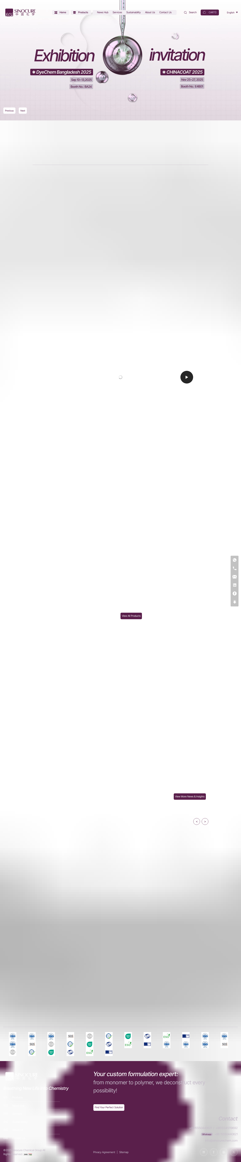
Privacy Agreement (104, 1152)
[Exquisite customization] (108, 1107)
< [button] (197, 821)
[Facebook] (234, 593)
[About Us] (150, 12)
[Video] (120, 377)
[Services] (118, 12)
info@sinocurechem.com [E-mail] (221, 1140)
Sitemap (124, 1152)
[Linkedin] (234, 585)
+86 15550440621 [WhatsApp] (226, 1134)
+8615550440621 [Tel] (200, 1128)
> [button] (205, 821)
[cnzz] (28, 1154)
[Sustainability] (133, 12)
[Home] (20, 12)
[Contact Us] (165, 12)
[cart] (210, 12)
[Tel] (234, 568)
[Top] (234, 602)
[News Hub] (103, 12)
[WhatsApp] (234, 560)
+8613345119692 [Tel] (227, 1128)
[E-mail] (234, 577)
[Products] (81, 12)
